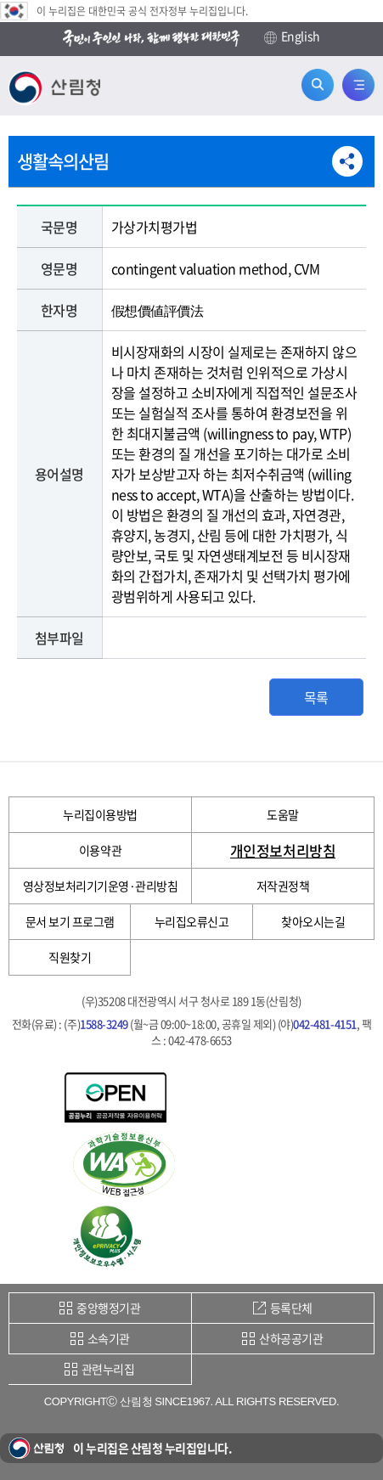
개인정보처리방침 (282, 850)
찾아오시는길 (313, 921)
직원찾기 (69, 956)
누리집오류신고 (192, 921)
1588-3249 (104, 1024)
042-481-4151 (324, 1024)
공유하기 (347, 161)
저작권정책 (283, 885)
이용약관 (100, 849)
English (292, 36)
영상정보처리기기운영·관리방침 (100, 885)
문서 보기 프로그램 (70, 921)
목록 (316, 697)
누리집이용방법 (100, 814)
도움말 (283, 814)
